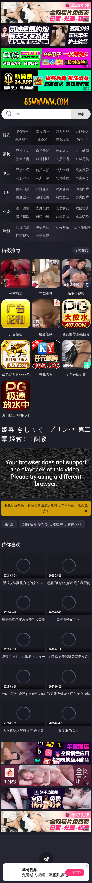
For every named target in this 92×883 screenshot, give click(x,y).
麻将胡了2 (22, 139)
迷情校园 (22, 216)
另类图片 (82, 197)
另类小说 (42, 216)
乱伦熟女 (62, 178)
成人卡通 (62, 170)
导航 (6, 230)
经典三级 (42, 178)
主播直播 (62, 159)
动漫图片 (82, 189)
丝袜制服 (42, 159)
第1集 (9, 524)
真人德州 (42, 131)
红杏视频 (22, 235)
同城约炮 (22, 227)
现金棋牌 (62, 139)
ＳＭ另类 (82, 159)
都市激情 (22, 208)
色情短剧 (42, 235)
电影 (6, 173)
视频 (6, 154)
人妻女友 (62, 208)
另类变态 (82, 178)
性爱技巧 (82, 216)
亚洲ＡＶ (22, 150)
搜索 (81, 114)
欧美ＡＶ (62, 150)
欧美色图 (62, 189)
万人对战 (62, 131)
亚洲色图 (42, 189)
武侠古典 (82, 208)
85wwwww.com (46, 102)
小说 (6, 211)
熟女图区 (62, 197)
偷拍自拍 (42, 170)
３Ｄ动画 (82, 150)
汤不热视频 (82, 227)
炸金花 (43, 139)
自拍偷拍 (42, 150)
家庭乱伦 (42, 208)
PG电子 (22, 131)
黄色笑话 (62, 216)
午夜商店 (42, 227)
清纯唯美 (42, 197)
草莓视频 (62, 227)
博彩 (6, 135)
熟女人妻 (22, 159)
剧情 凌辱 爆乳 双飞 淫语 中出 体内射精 (51, 524)
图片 (6, 192)
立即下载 (74, 872)
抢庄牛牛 (82, 139)
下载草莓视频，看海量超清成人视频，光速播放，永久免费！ (46, 508)
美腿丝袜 (22, 197)
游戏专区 (82, 131)
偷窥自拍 (22, 189)
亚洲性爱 (22, 170)
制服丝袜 (22, 178)
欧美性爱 (82, 170)
